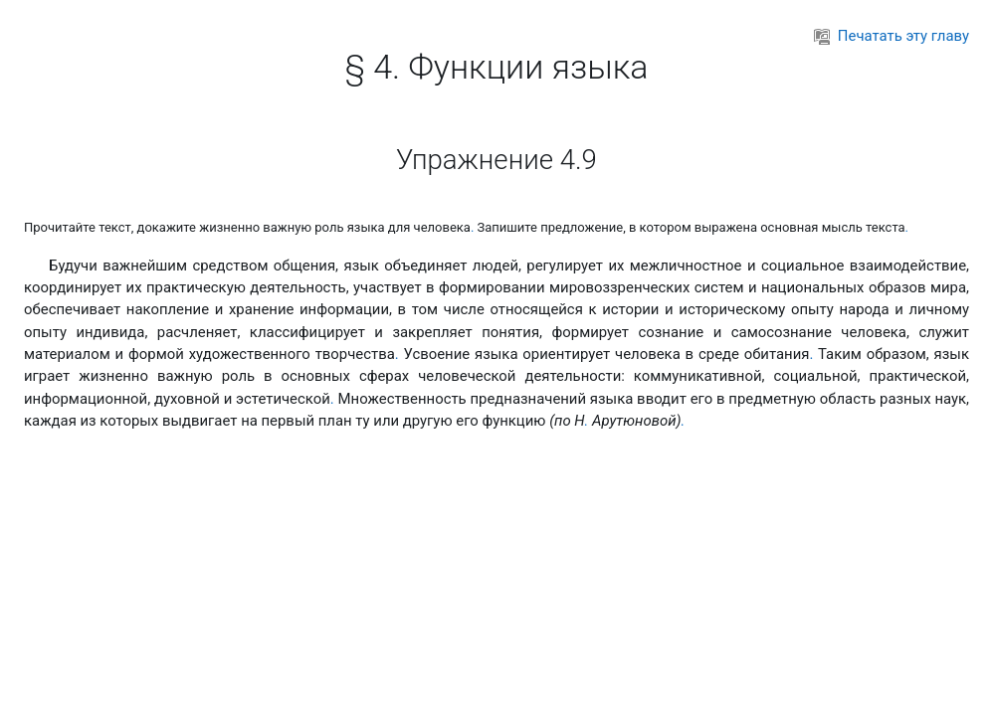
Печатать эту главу (891, 36)
